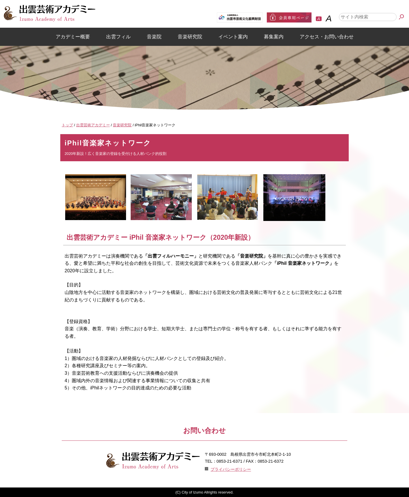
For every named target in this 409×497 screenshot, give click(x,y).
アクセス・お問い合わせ (327, 37)
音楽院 (154, 37)
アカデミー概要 (73, 37)
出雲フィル (118, 37)
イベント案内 (233, 37)
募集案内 (274, 37)
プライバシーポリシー (231, 469)
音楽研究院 (190, 37)
